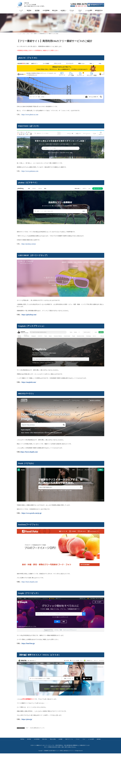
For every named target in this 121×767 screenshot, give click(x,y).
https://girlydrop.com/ (29, 314)
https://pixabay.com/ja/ (29, 244)
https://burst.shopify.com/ (29, 452)
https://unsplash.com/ (29, 382)
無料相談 (99, 739)
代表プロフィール (69, 739)
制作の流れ (44, 739)
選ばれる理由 (53, 739)
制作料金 (22, 739)
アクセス (78, 739)
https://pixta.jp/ (27, 719)
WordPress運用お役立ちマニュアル (37, 727)
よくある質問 (91, 739)
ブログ (27, 727)
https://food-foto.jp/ (28, 643)
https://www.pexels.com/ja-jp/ (32, 513)
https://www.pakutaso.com (30, 171)
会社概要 (60, 739)
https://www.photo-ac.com (30, 114)
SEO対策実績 (36, 739)
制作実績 (29, 739)
